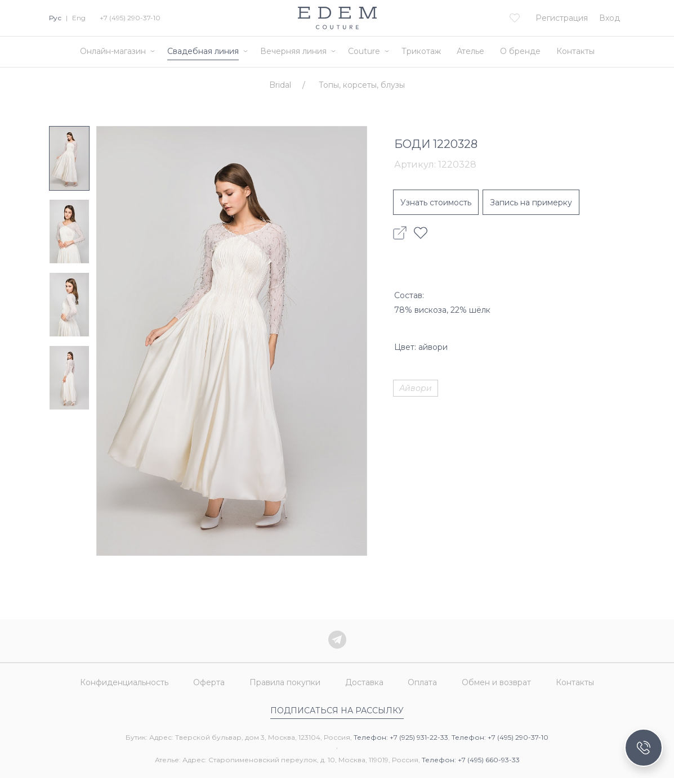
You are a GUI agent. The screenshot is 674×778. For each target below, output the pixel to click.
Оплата (423, 683)
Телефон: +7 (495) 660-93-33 (471, 759)
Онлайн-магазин (113, 51)
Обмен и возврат (497, 683)
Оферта (209, 683)
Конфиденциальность (124, 683)
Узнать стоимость (435, 202)
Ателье (470, 51)
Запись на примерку (531, 202)
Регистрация (561, 18)
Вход (609, 18)
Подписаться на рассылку (337, 710)
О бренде (520, 51)
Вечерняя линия (293, 51)
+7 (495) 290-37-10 (130, 18)
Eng (79, 18)
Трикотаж (421, 51)
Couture (364, 51)
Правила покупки (284, 683)
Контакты (575, 51)
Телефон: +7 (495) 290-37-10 (500, 737)
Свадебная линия (203, 51)
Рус (55, 18)
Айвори (415, 388)
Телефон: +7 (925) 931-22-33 (401, 737)
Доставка (364, 683)
